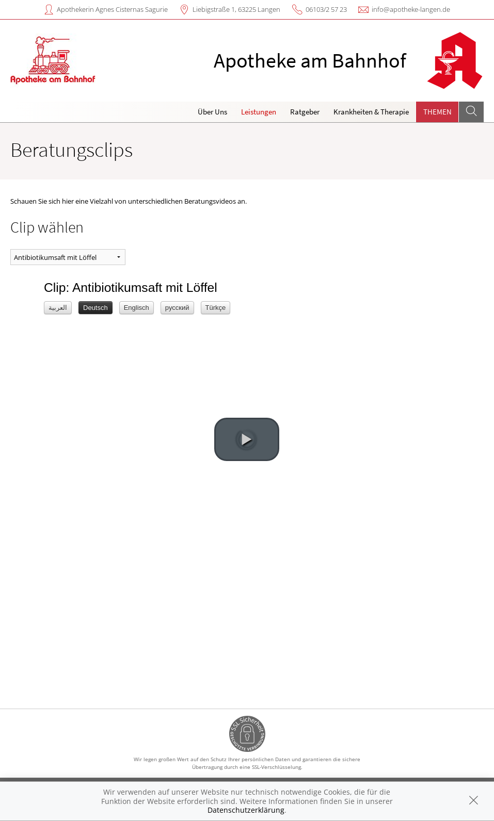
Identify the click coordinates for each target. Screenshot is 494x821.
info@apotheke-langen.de (411, 9)
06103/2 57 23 (326, 9)
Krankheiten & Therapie (371, 112)
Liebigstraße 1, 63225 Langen (236, 9)
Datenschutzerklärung (246, 810)
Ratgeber (305, 112)
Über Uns (212, 112)
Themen (437, 112)
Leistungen (258, 112)
